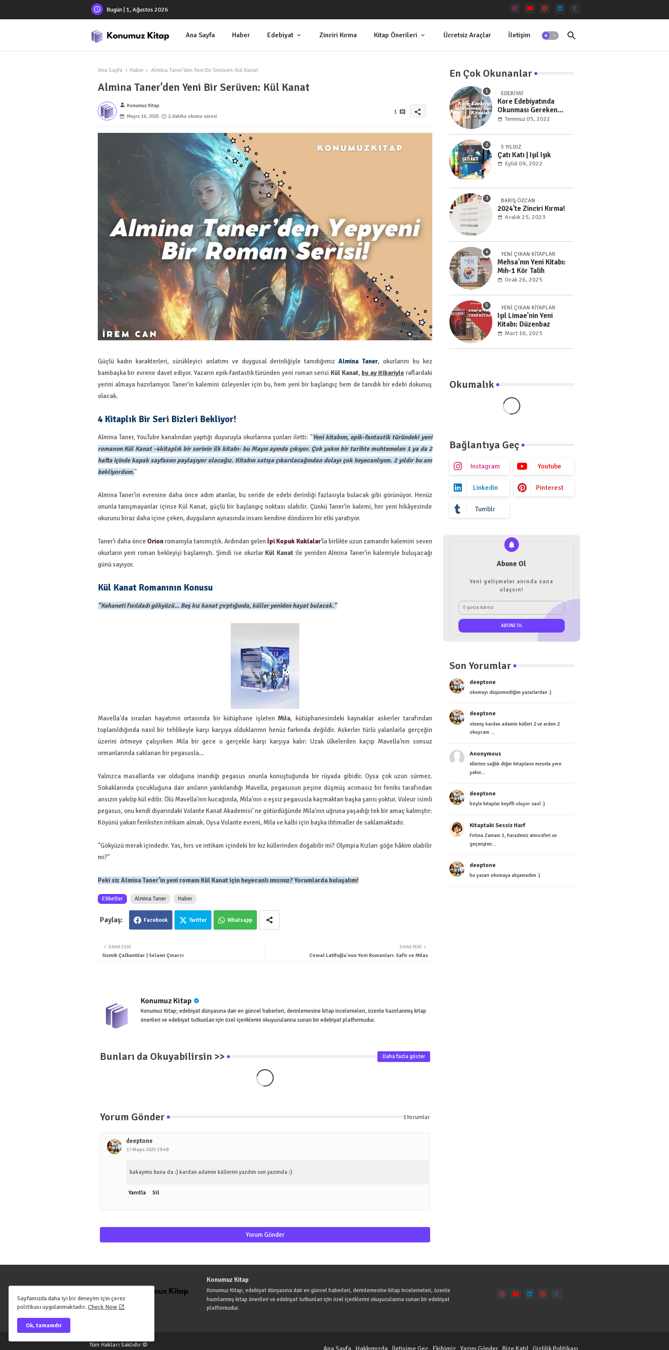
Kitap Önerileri (395, 35)
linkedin (485, 487)
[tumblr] (575, 8)
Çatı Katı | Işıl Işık (524, 155)
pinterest (550, 487)
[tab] (200, 35)
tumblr (485, 509)
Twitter (198, 920)
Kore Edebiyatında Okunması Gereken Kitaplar (527, 106)
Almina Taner (150, 898)
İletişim (519, 35)
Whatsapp (239, 920)
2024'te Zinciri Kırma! (531, 208)
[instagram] (514, 8)
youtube (549, 466)
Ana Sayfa (200, 35)
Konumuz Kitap (166, 1000)
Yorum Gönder (265, 1235)
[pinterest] (544, 8)
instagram (485, 466)
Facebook (156, 920)
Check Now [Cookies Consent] (102, 1307)
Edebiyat (280, 35)
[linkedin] (559, 8)
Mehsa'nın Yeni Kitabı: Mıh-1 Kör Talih (531, 266)
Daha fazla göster (404, 1056)
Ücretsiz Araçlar (467, 35)
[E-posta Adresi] (511, 608)
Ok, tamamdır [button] (44, 1325)
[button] (550, 35)
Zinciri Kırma (338, 35)
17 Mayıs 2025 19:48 (148, 1149)
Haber (241, 35)
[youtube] (529, 8)
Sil (155, 1192)
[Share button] (269, 920)
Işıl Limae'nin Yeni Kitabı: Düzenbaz (525, 320)
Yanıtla (137, 1192)
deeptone (139, 1141)
